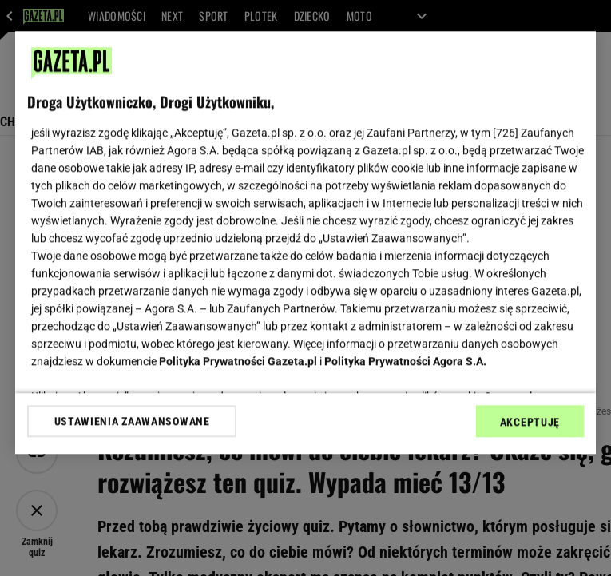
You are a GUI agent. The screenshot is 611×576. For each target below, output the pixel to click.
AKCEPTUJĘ (530, 421)
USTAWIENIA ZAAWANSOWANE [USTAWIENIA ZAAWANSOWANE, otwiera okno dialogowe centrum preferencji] (132, 421)
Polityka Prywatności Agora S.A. (405, 361)
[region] (305, 242)
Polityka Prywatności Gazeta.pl (238, 361)
